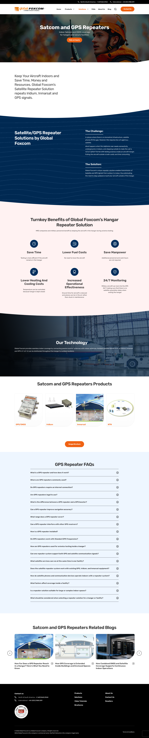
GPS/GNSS (21, 424)
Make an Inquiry (74, 40)
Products (68, 9)
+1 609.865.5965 (102, 2)
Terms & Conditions (128, 732)
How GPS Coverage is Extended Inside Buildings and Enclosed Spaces (72, 664)
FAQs (93, 9)
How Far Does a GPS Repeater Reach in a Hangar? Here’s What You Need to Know (32, 665)
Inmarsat (81, 424)
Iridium (50, 424)
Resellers (109, 701)
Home (59, 9)
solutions (78, 697)
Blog (109, 9)
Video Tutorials (80, 701)
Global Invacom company (39, 731)
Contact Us (127, 9)
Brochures (78, 705)
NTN (110, 424)
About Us (101, 9)
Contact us (109, 697)
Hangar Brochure (74, 444)
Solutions (82, 9)
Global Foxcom (24, 731)
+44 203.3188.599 (128, 2)
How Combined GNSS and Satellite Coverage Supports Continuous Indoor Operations (112, 665)
